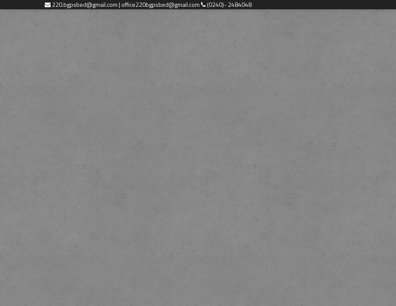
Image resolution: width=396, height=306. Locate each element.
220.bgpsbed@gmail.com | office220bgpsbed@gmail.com (126, 4)
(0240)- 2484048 (229, 4)
